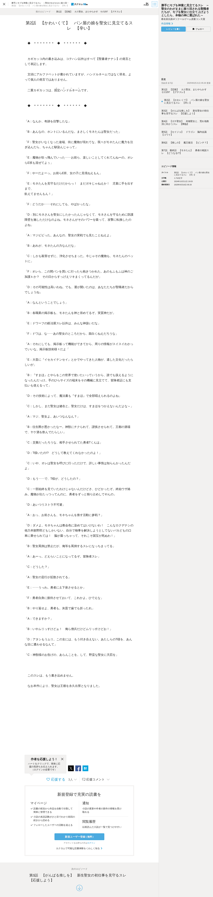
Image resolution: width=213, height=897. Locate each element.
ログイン (91, 843)
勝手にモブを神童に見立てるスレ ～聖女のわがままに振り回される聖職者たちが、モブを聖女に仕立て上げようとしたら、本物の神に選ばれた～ (185, 10)
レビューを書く (173, 29)
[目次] (154, 4)
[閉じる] (62, 759)
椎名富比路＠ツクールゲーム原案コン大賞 (183, 19)
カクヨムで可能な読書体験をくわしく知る (79, 848)
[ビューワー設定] (146, 4)
